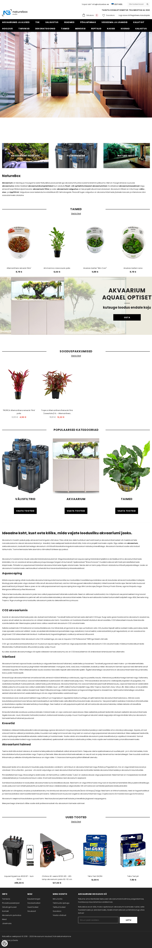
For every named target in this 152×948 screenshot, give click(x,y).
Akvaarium (7, 183)
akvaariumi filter (41, 189)
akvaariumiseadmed (129, 186)
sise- (4, 192)
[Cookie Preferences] (4, 943)
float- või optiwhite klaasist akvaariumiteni (86, 186)
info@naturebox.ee (100, 4)
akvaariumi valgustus (67, 189)
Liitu (128, 920)
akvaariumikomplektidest (41, 186)
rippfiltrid (14, 192)
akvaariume (8, 186)
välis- (142, 189)
